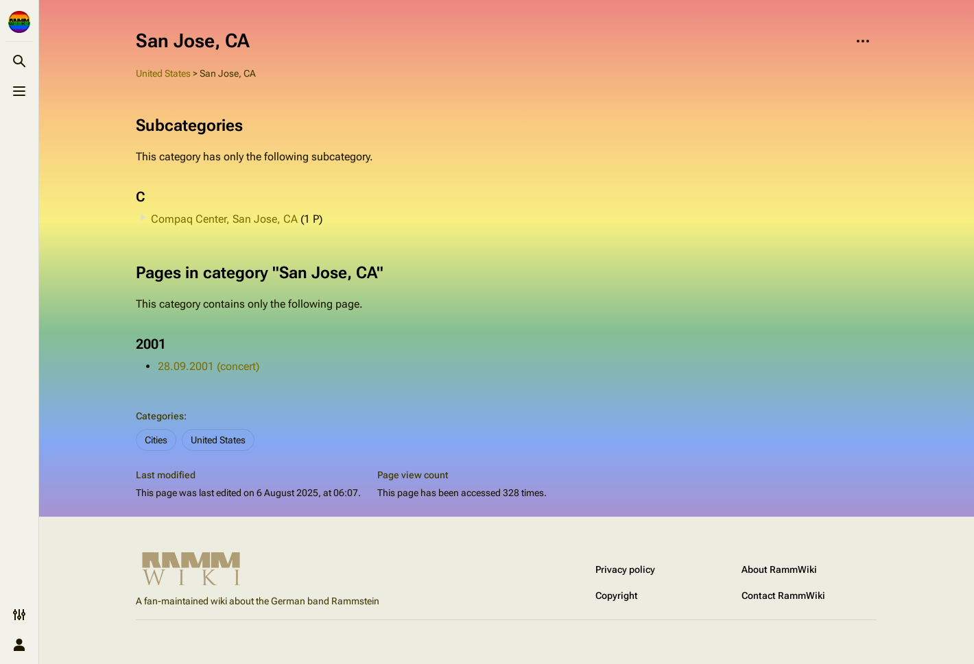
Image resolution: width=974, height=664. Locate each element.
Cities (156, 439)
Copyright (616, 595)
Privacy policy (625, 569)
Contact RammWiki (783, 595)
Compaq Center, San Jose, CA (224, 218)
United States (163, 73)
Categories (160, 415)
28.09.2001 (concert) (208, 366)
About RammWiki (779, 569)
